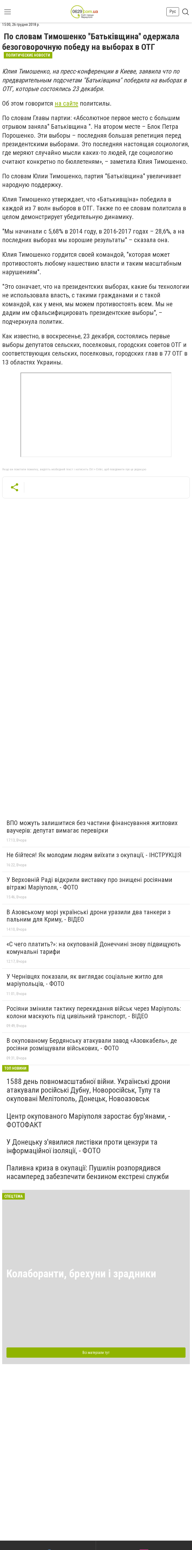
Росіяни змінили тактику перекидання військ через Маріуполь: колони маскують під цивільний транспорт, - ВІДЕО (93, 1012)
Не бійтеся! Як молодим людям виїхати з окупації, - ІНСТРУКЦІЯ (93, 855)
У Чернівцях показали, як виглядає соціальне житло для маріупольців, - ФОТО (84, 980)
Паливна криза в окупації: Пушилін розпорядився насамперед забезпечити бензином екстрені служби (87, 1172)
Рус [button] (172, 11)
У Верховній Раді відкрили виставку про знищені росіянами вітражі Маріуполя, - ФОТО (89, 883)
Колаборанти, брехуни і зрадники (81, 1273)
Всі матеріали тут (96, 1352)
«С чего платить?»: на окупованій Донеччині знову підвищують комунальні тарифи (93, 947)
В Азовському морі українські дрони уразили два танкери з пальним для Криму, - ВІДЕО (88, 915)
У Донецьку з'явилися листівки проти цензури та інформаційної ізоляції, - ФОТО (81, 1146)
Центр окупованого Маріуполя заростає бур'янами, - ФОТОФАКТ (88, 1120)
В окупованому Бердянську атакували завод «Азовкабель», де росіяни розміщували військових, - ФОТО (91, 1044)
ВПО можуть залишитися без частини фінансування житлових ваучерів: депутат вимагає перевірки (92, 826)
